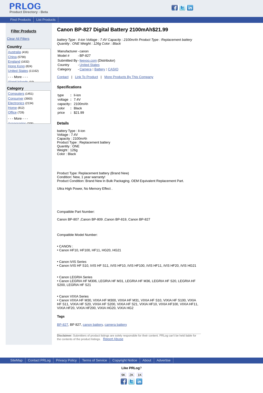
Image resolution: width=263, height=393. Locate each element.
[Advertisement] (235, 104)
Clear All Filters (18, 39)
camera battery (116, 325)
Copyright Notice (124, 360)
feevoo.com (88, 60)
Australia (14, 52)
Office (12, 112)
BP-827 (62, 325)
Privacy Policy (66, 360)
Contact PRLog (39, 360)
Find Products (20, 20)
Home (12, 108)
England (14, 61)
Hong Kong (16, 66)
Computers (16, 93)
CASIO (113, 69)
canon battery (93, 325)
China (12, 57)
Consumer (15, 98)
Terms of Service (94, 360)
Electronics (16, 103)
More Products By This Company (128, 77)
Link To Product (86, 77)
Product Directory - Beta (29, 10)
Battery (100, 69)
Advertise (164, 360)
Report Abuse (113, 339)
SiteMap (16, 360)
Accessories (17, 123)
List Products (45, 20)
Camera (85, 69)
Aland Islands (18, 82)
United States (18, 71)
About (147, 360)
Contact (63, 77)
